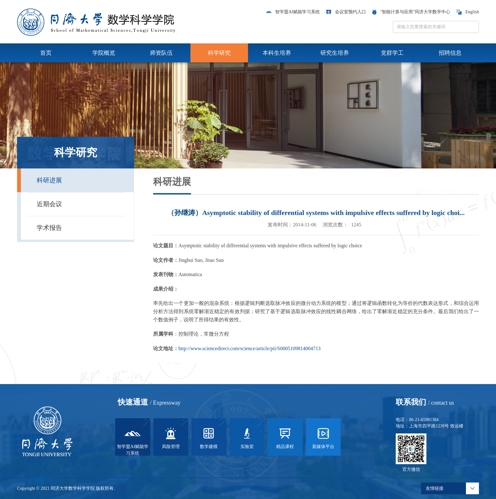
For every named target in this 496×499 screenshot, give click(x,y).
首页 (46, 53)
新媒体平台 (323, 440)
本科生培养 (277, 53)
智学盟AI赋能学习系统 (293, 11)
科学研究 (219, 53)
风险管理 (171, 440)
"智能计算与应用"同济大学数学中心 (411, 11)
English (467, 11)
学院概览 (103, 53)
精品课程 (285, 440)
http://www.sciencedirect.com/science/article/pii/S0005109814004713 (249, 348)
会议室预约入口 (346, 11)
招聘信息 (450, 53)
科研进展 (470, 183)
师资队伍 (161, 53)
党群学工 (392, 53)
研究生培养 (334, 53)
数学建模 (209, 440)
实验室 (247, 440)
